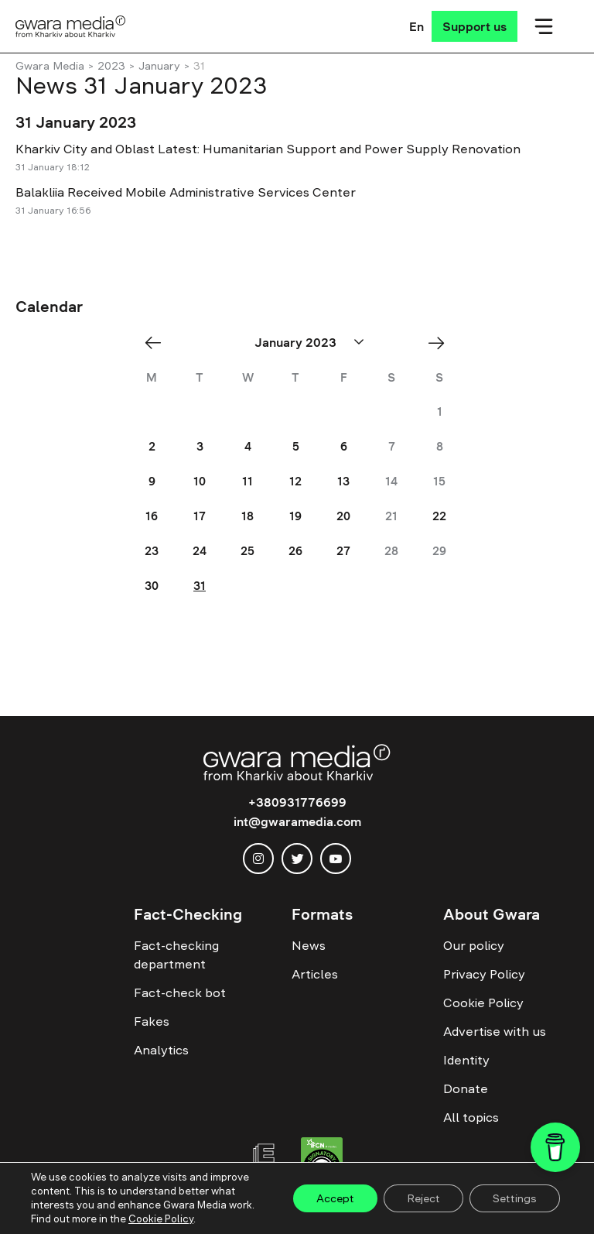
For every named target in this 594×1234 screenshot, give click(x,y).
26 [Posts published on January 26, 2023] (295, 551)
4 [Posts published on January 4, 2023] (247, 446)
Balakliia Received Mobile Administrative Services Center (185, 192)
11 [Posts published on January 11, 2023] (247, 481)
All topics (471, 1117)
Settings (515, 1198)
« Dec (158, 342)
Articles (315, 974)
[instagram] (258, 858)
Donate (465, 1088)
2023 (111, 65)
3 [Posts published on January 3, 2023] (199, 446)
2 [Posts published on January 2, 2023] (151, 446)
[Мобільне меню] (543, 26)
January (159, 65)
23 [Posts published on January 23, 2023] (152, 551)
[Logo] (70, 26)
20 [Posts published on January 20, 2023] (343, 516)
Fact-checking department (176, 954)
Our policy (473, 945)
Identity (466, 1060)
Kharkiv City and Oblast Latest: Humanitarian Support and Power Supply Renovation (268, 148)
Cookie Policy (483, 1002)
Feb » (441, 342)
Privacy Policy (484, 974)
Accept (335, 1198)
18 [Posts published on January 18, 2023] (247, 516)
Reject (423, 1198)
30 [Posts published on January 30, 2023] (152, 585)
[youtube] (335, 858)
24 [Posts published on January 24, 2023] (200, 551)
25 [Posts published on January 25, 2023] (247, 551)
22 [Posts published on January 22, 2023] (439, 516)
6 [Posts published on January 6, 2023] (343, 446)
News (309, 945)
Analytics (161, 1050)
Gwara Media (49, 65)
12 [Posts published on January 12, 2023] (295, 481)
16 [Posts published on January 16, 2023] (151, 516)
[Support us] (474, 26)
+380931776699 (297, 802)
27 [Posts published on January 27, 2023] (343, 551)
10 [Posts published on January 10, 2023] (199, 481)
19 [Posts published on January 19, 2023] (295, 516)
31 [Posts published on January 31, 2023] (199, 585)
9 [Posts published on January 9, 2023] (151, 481)
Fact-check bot (180, 992)
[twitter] (297, 858)
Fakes (151, 1021)
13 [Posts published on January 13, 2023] (343, 481)
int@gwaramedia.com (297, 821)
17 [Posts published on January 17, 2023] (199, 516)
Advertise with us (494, 1031)
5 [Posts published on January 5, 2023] (295, 446)
